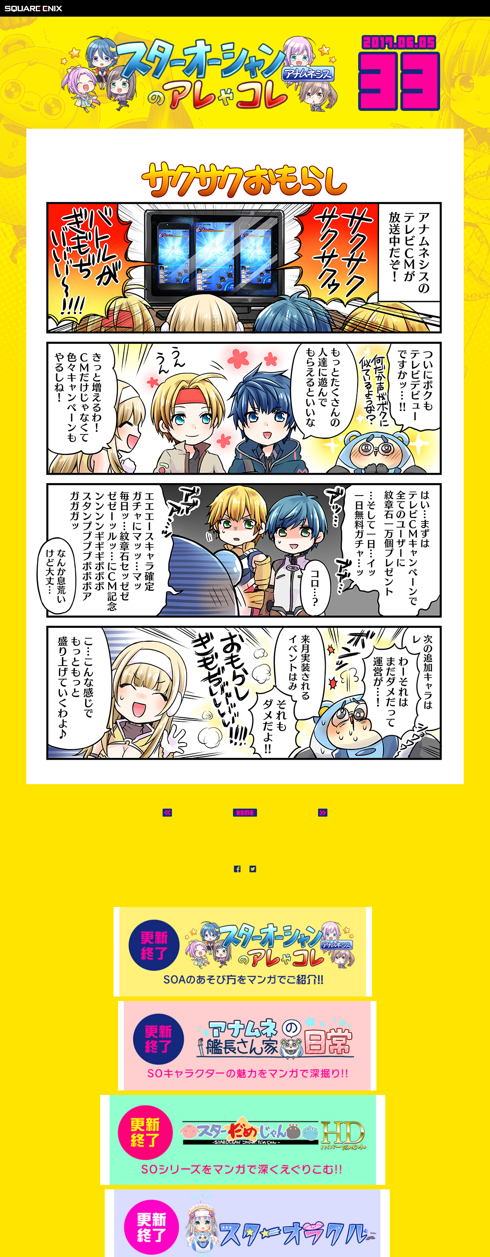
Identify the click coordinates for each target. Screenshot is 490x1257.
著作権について (187, 1226)
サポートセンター (300, 1226)
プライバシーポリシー (243, 1226)
